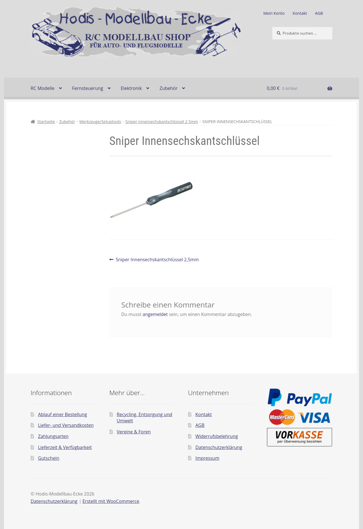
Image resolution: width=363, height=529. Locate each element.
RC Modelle (42, 88)
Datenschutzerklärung (218, 447)
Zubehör (168, 88)
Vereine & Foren (134, 432)
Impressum (207, 458)
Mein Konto (274, 13)
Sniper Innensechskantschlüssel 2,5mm (161, 121)
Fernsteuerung (87, 88)
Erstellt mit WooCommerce (111, 501)
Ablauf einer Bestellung (62, 414)
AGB (319, 13)
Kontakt (300, 13)
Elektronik (131, 88)
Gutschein (48, 458)
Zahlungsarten (53, 436)
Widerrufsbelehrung (216, 436)
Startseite (46, 121)
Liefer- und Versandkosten (66, 425)
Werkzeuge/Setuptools (100, 121)
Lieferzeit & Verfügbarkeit (65, 447)
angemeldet (155, 314)
